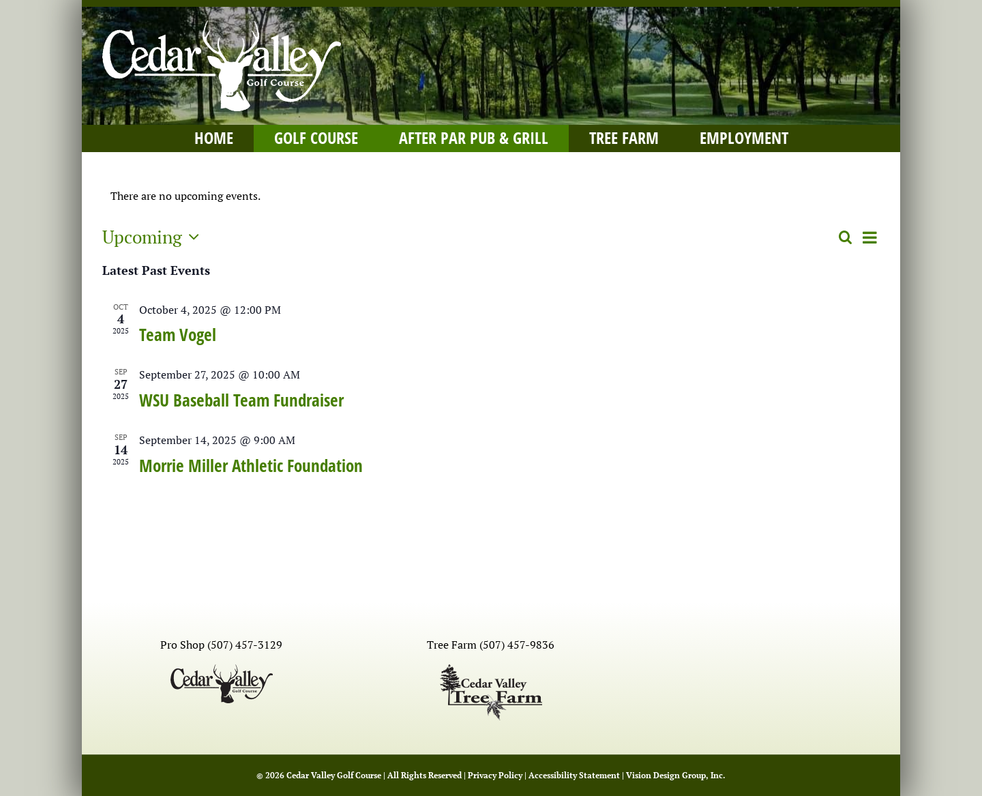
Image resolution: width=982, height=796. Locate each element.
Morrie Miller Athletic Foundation (251, 465)
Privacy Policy (495, 775)
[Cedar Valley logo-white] (221, 25)
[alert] (491, 196)
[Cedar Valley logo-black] (221, 669)
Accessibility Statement (574, 775)
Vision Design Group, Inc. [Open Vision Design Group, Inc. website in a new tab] (676, 775)
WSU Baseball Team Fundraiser (241, 399)
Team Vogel (177, 334)
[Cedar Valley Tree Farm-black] (491, 669)
